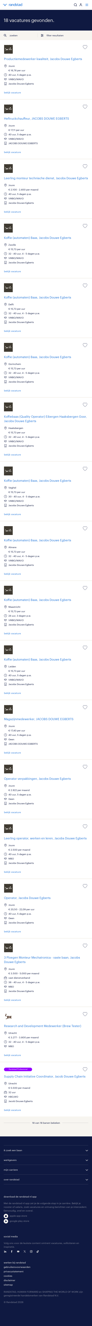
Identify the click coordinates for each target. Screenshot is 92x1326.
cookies (8, 1275)
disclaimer (9, 1280)
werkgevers (10, 1160)
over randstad (11, 1179)
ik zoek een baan (13, 1150)
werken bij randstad (15, 1262)
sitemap (8, 1284)
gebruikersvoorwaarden (17, 1267)
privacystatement (14, 1271)
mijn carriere (11, 1169)
